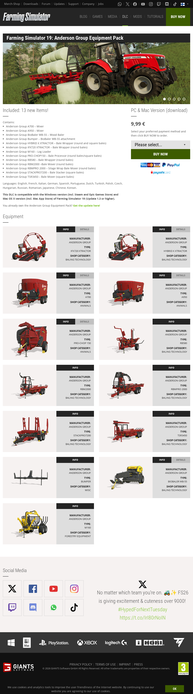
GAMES (97, 16)
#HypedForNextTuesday (142, 609)
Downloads (30, 4)
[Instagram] (151, 4)
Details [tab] (84, 229)
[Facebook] (135, 4)
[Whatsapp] (120, 4)
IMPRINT (125, 664)
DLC (125, 16)
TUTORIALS (155, 16)
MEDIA (112, 16)
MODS (137, 16)
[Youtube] (143, 4)
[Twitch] (159, 4)
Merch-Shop (12, 4)
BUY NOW (178, 16)
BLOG (83, 16)
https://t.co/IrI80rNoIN (143, 618)
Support (73, 4)
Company (88, 4)
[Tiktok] (175, 4)
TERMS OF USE (105, 664)
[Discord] (167, 4)
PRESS (138, 664)
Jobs (101, 4)
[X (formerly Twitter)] (127, 4)
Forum (46, 4)
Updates (59, 4)
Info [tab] (66, 229)
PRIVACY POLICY (81, 664)
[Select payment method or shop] (160, 144)
